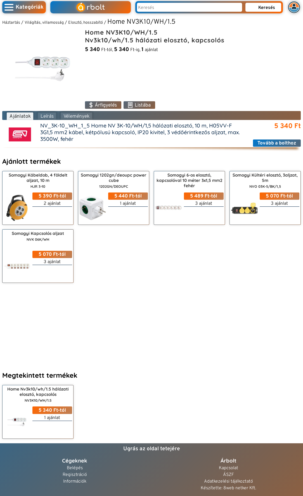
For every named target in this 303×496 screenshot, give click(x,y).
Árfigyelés (103, 105)
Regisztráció (75, 475)
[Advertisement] (151, 326)
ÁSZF (228, 475)
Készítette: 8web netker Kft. (228, 488)
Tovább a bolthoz (276, 143)
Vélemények (76, 116)
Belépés (75, 468)
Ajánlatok (20, 116)
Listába (139, 105)
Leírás (47, 116)
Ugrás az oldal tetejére (151, 449)
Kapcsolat (228, 468)
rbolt (90, 7)
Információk (74, 481)
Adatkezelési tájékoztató (228, 481)
